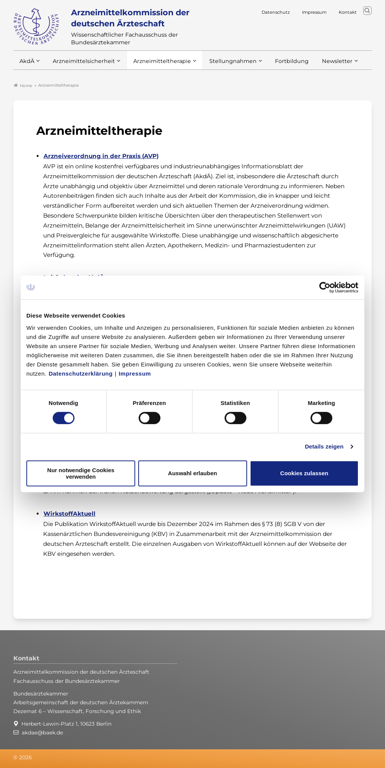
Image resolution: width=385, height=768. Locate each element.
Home (23, 85)
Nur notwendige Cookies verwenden (81, 473)
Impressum (135, 373)
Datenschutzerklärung (81, 373)
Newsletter (321, 64)
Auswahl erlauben (192, 473)
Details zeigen (324, 446)
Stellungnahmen (222, 64)
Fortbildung (278, 64)
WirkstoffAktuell (69, 513)
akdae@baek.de (42, 732)
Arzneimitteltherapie (156, 64)
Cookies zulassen (304, 473)
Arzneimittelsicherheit (81, 64)
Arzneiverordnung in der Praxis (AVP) (101, 156)
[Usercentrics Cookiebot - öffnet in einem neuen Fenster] (325, 287)
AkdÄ (26, 64)
